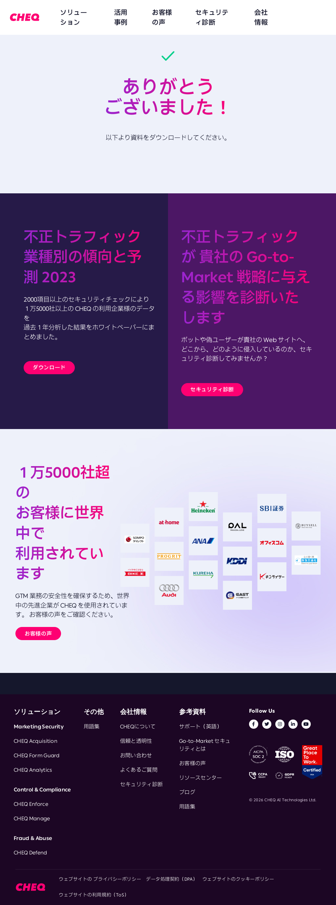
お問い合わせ (136, 755)
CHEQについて (138, 726)
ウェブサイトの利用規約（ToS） (94, 895)
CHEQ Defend (30, 852)
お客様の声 (137, 13)
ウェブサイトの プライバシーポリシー (100, 879)
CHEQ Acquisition (35, 740)
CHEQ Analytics (33, 769)
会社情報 (215, 13)
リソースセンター (200, 777)
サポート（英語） (200, 726)
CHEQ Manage (32, 818)
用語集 (92, 726)
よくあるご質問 (139, 769)
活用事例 (106, 13)
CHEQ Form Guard (37, 755)
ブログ (187, 792)
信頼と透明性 (136, 740)
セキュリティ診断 (178, 13)
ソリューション (71, 13)
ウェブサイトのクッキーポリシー (238, 879)
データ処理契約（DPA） (172, 879)
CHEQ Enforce (31, 804)
